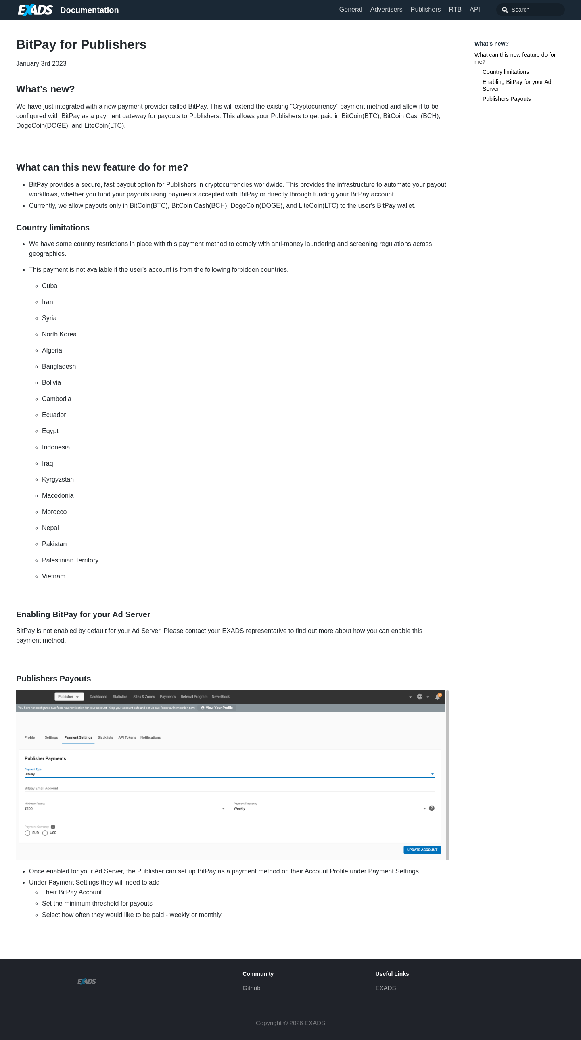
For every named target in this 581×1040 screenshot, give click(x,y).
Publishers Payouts (507, 99)
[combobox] (530, 9)
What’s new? (491, 43)
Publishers (426, 9)
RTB (455, 9)
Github (251, 987)
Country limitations (506, 72)
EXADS (386, 987)
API (475, 9)
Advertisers (386, 9)
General (350, 9)
